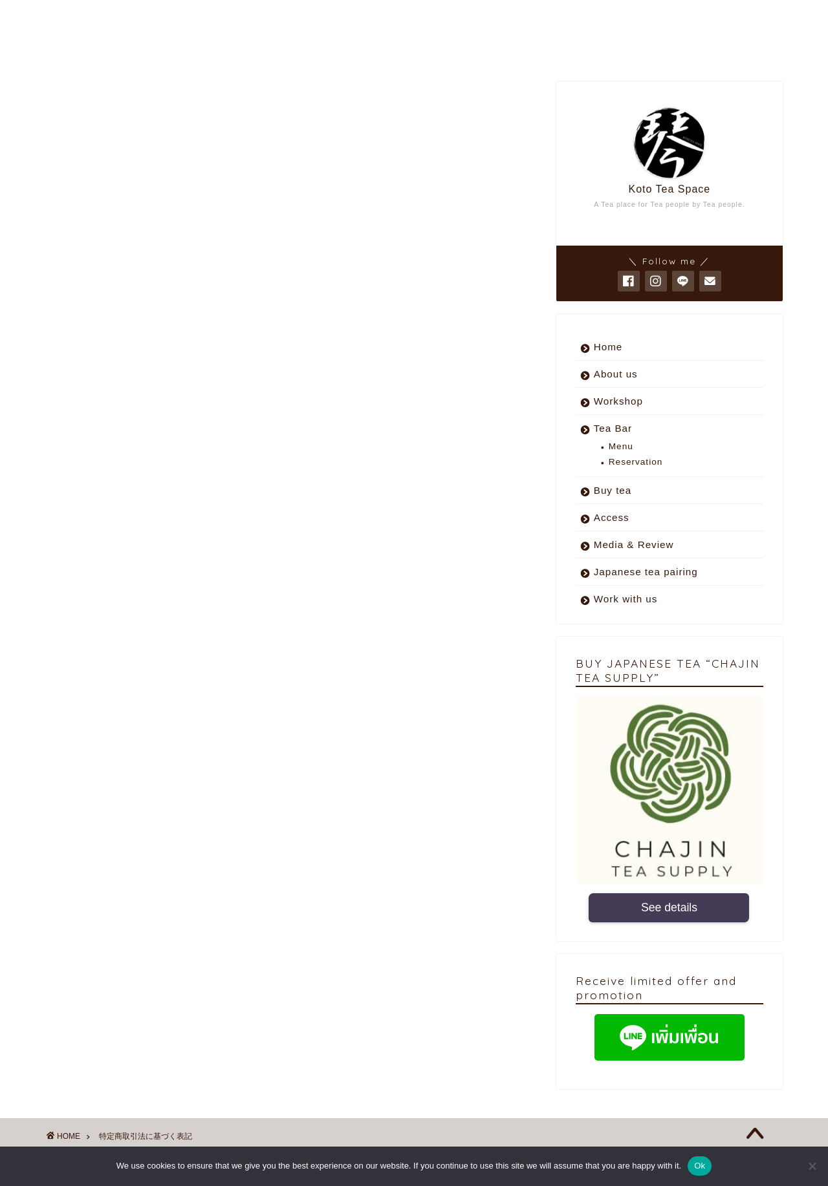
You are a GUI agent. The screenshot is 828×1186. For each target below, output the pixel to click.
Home (608, 346)
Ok (699, 1165)
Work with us (626, 598)
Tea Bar (613, 428)
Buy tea (613, 490)
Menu (621, 446)
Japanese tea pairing (646, 571)
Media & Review (634, 544)
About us (616, 373)
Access (611, 517)
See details (669, 908)
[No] (811, 1166)
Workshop (618, 401)
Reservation (636, 462)
